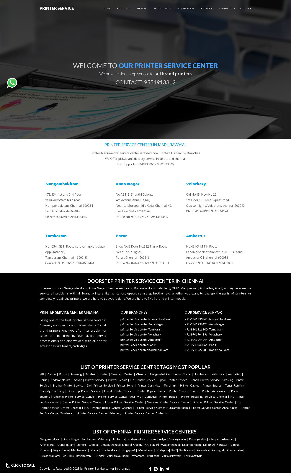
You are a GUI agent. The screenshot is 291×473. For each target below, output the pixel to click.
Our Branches (185, 8)
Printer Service (57, 8)
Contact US (227, 8)
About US (123, 8)
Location (207, 8)
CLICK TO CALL (20, 466)
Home (108, 8)
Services (141, 8)
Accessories (161, 8)
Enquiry (245, 8)
